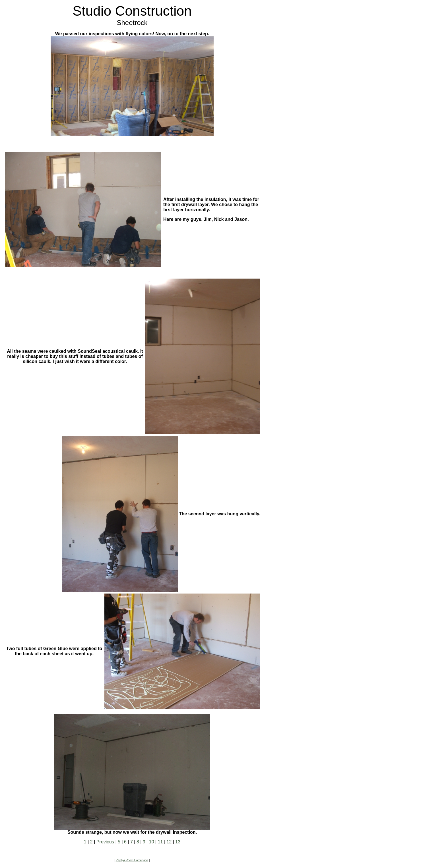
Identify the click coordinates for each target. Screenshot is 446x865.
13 (177, 841)
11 (160, 841)
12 (170, 841)
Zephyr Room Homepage (132, 860)
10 (151, 841)
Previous (105, 841)
